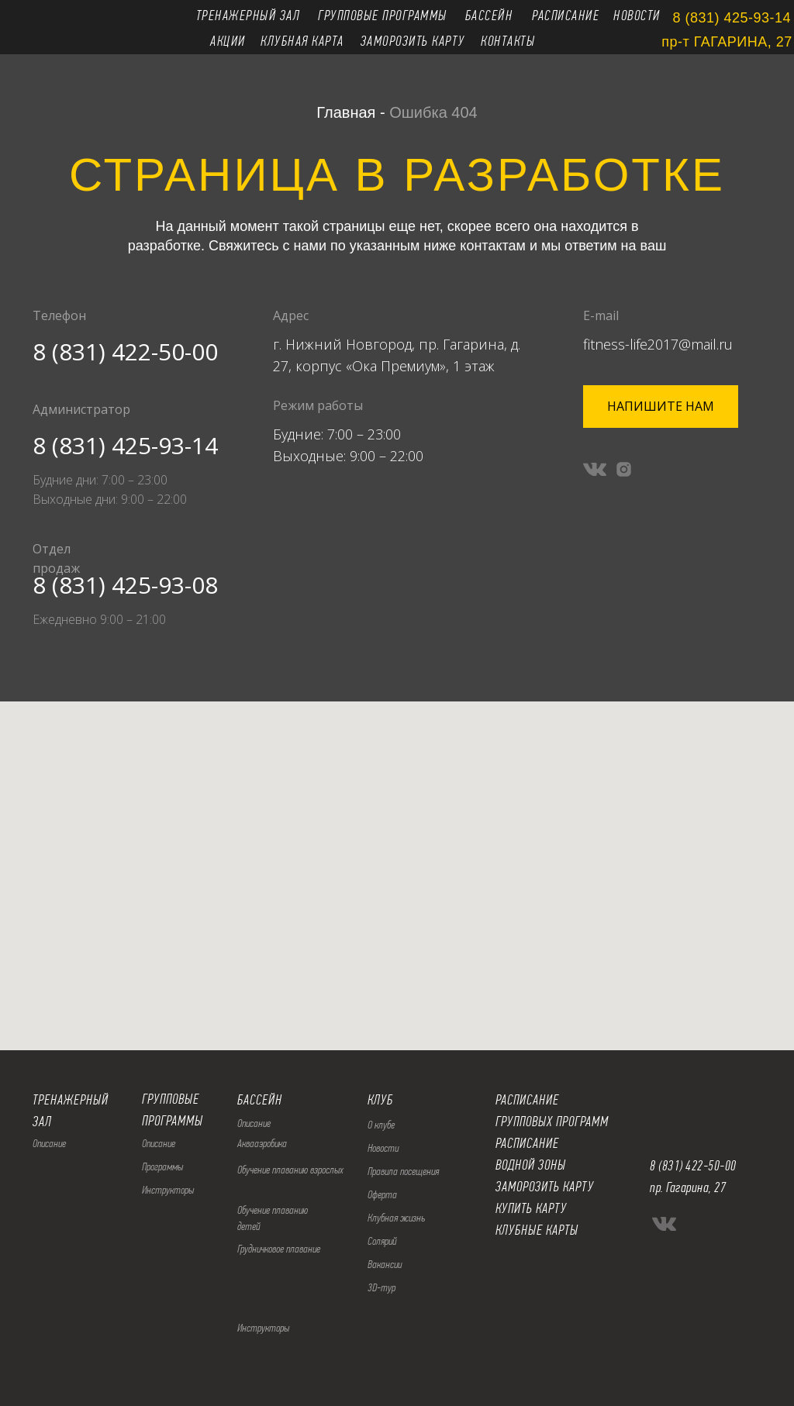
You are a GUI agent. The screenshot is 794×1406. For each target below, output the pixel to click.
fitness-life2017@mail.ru (658, 344)
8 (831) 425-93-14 (125, 445)
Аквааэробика (262, 1143)
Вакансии (385, 1264)
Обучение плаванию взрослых (290, 1170)
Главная (345, 112)
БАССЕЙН (259, 1100)
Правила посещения (403, 1171)
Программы (162, 1166)
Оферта (382, 1194)
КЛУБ (380, 1100)
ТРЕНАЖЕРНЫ (67, 1100)
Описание (158, 1143)
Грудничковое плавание (278, 1249)
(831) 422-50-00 (697, 1165)
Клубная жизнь (396, 1218)
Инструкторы (168, 1190)
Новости (383, 1148)
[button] (660, 406)
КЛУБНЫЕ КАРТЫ (536, 1230)
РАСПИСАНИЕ (527, 1143)
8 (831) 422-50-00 (125, 351)
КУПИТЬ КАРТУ (531, 1208)
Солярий (382, 1241)
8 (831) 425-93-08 (125, 585)
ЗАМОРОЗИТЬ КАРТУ (544, 1186)
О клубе (381, 1125)
